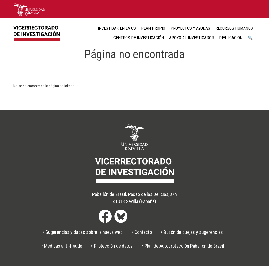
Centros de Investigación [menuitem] (138, 37)
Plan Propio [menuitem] (153, 28)
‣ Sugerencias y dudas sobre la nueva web (83, 232)
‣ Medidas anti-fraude (61, 246)
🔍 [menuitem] (250, 37)
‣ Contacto (142, 232)
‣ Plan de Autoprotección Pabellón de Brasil (183, 246)
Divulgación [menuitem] (230, 37)
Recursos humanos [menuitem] (234, 28)
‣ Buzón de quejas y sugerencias (192, 232)
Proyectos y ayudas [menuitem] (190, 28)
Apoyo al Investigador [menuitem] (191, 37)
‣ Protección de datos (112, 246)
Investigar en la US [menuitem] (117, 28)
